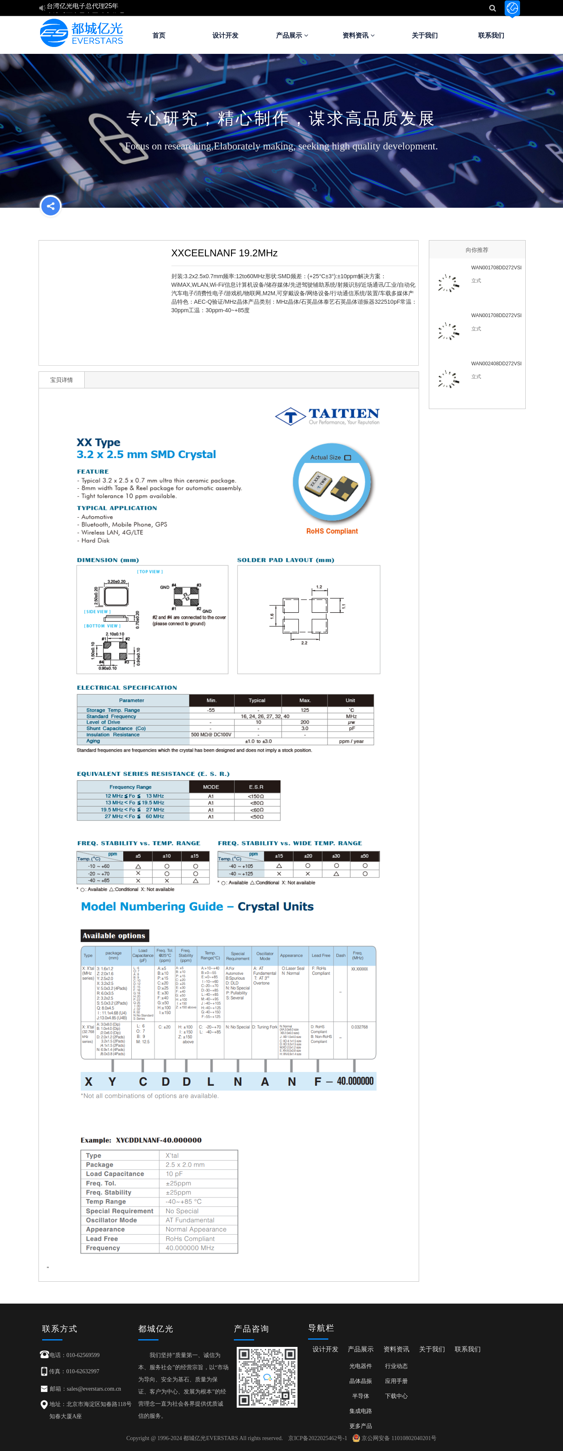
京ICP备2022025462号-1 (317, 1438)
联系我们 (491, 35)
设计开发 (225, 35)
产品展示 (292, 35)
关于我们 (425, 35)
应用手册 (396, 1381)
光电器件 (360, 1366)
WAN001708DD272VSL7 (496, 268)
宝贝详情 (61, 380)
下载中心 (396, 1396)
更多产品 (360, 1426)
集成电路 (360, 1411)
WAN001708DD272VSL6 (496, 315)
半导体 (360, 1396)
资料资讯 (358, 35)
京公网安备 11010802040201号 (395, 1438)
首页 (158, 35)
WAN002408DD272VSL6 (496, 363)
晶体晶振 (360, 1381)
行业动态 (396, 1366)
